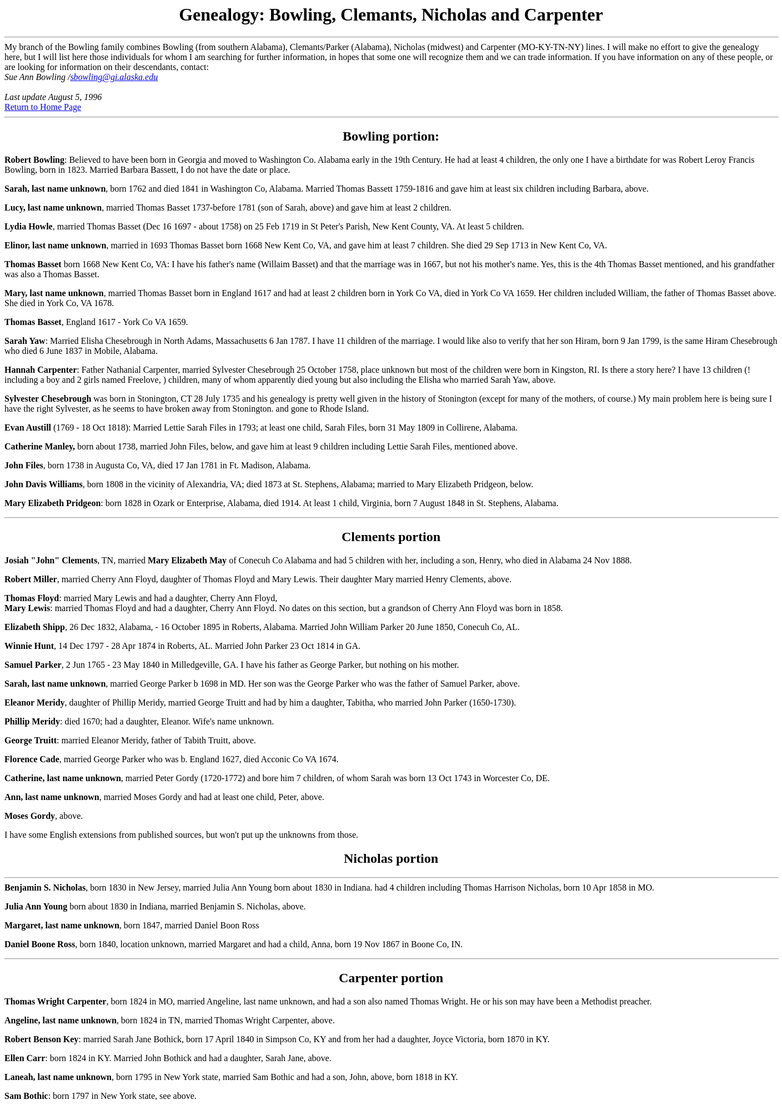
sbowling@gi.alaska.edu (114, 77)
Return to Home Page (42, 107)
